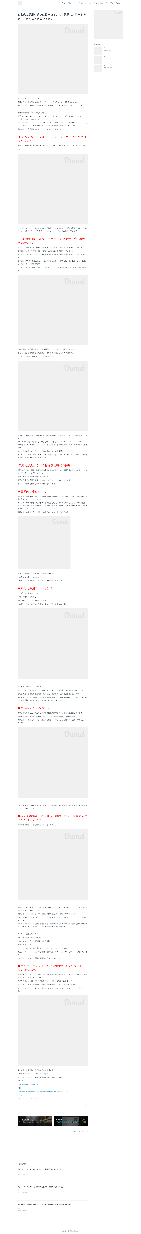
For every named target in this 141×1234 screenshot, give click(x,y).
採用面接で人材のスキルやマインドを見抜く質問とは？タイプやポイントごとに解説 (46, 1204)
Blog (63, 3)
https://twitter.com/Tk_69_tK (29, 1084)
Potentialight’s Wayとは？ (114, 3)
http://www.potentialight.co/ (29, 1099)
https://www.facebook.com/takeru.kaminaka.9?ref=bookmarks (43, 1091)
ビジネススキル (83, 3)
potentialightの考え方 (96, 3)
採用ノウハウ (71, 3)
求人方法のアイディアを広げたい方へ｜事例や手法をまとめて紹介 (40, 1169)
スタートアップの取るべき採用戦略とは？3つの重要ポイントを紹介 (41, 1187)
